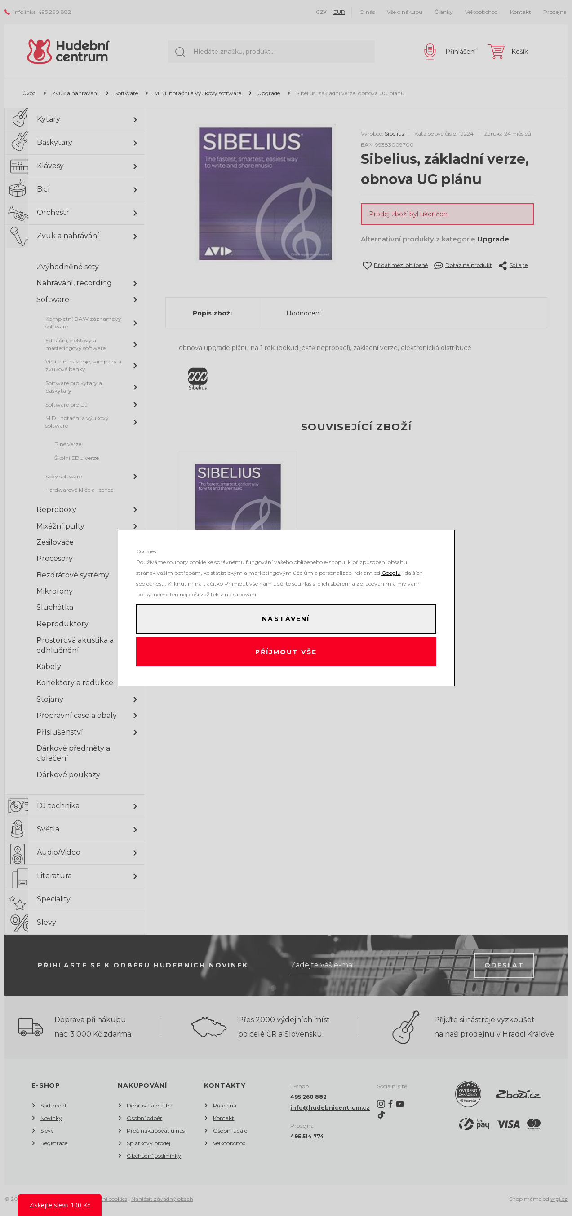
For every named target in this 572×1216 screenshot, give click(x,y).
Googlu (391, 569)
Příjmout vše (286, 653)
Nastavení (286, 617)
